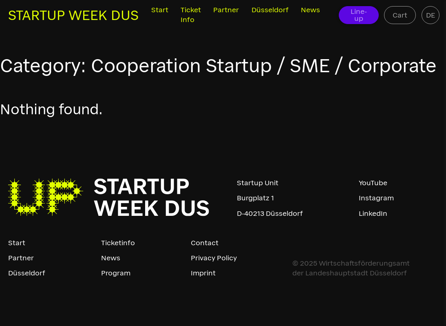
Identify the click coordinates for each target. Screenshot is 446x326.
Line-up (359, 14)
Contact (205, 243)
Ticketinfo (118, 243)
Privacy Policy (214, 258)
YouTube (373, 183)
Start (159, 10)
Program (115, 273)
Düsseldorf (270, 10)
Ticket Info (191, 15)
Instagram (376, 198)
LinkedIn (373, 213)
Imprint (203, 273)
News (310, 10)
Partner (226, 10)
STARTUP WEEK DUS (73, 15)
